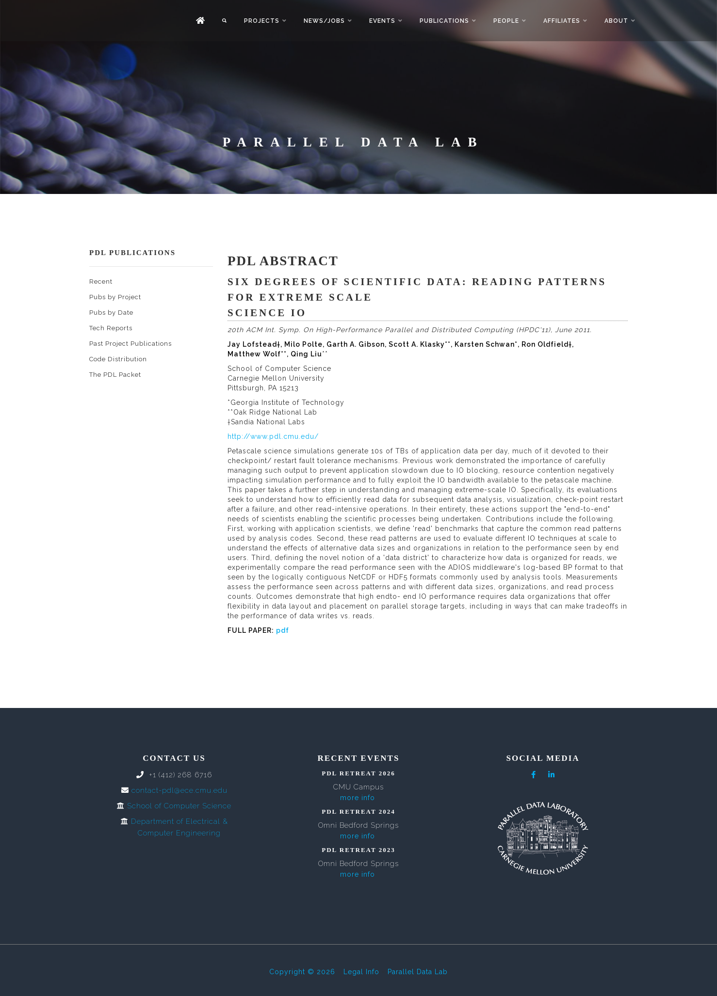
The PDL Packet (115, 374)
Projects (261, 20)
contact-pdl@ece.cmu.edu (179, 790)
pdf (282, 630)
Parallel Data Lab (418, 972)
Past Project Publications (130, 343)
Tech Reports (110, 328)
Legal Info (361, 972)
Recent (101, 281)
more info (357, 798)
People (506, 20)
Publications (444, 20)
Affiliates (561, 20)
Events (382, 20)
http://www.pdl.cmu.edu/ (273, 436)
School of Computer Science (179, 806)
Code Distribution (118, 359)
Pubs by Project (115, 297)
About (616, 20)
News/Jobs (324, 20)
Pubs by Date (111, 312)
